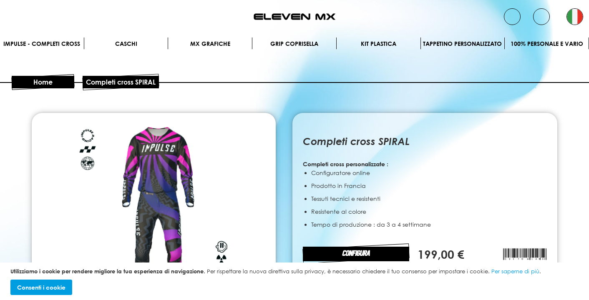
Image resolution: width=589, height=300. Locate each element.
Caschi (126, 43)
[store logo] (294, 16)
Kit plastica (378, 43)
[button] (574, 16)
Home (43, 82)
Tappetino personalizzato (462, 43)
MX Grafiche (210, 43)
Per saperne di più (515, 271)
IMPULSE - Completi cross (41, 43)
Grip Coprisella (294, 43)
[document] (295, 281)
